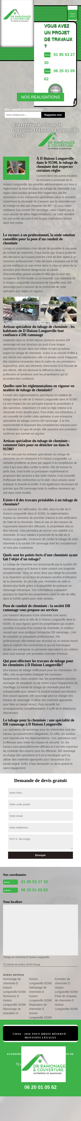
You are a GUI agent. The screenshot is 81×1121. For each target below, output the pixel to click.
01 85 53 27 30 (34, 882)
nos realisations (40, 97)
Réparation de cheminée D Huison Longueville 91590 (40, 1011)
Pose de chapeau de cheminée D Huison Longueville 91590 (66, 1002)
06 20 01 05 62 (34, 890)
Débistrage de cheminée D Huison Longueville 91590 (40, 994)
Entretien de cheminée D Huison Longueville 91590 (66, 985)
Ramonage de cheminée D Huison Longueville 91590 (14, 985)
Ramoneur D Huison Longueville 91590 (14, 1000)
